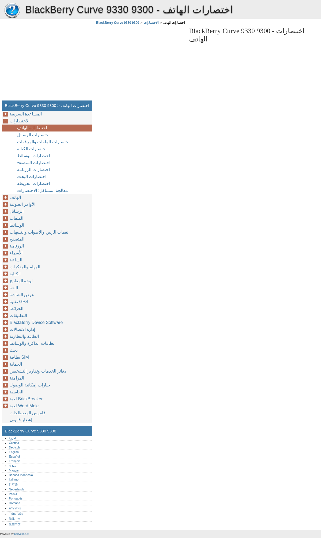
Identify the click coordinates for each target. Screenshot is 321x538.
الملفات (16, 218)
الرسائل (17, 211)
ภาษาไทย (15, 508)
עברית (12, 465)
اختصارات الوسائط (33, 155)
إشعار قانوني (21, 419)
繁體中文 (15, 524)
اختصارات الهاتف (32, 128)
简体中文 (15, 518)
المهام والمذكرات (25, 267)
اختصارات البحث (31, 176)
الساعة (16, 260)
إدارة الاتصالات (22, 329)
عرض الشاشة (22, 294)
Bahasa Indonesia (21, 475)
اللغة (14, 287)
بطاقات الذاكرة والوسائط (32, 343)
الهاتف (15, 197)
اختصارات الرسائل (33, 135)
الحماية (16, 364)
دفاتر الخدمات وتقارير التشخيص (38, 371)
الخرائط (16, 308)
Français (14, 461)
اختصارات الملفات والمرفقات (43, 142)
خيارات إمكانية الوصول (30, 385)
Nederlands (16, 489)
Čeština (14, 442)
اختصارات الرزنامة (33, 169)
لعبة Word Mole (24, 406)
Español (14, 456)
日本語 (13, 484)
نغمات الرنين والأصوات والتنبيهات (39, 232)
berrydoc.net (21, 533)
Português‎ (15, 498)
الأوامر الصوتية (22, 204)
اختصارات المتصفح (33, 162)
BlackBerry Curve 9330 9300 (12, 11)
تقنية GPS (19, 301)
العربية (13, 438)
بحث (14, 350)
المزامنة (17, 378)
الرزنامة (17, 246)
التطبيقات (18, 315)
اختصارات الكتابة (32, 148)
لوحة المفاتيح (21, 280)
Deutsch (14, 447)
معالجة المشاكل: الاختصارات (42, 190)
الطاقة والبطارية (24, 336)
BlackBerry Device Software (36, 322)
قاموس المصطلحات (28, 413)
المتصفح (17, 239)
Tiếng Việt (15, 513)
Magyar (14, 470)
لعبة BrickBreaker (26, 399)
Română (14, 503)
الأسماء (16, 253)
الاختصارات (151, 23)
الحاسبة (16, 392)
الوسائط (17, 225)
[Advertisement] (140, 64)
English (14, 452)
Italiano (13, 479)
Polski (13, 494)
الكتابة (15, 274)
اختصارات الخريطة (33, 183)
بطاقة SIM (19, 357)
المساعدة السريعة (26, 114)
